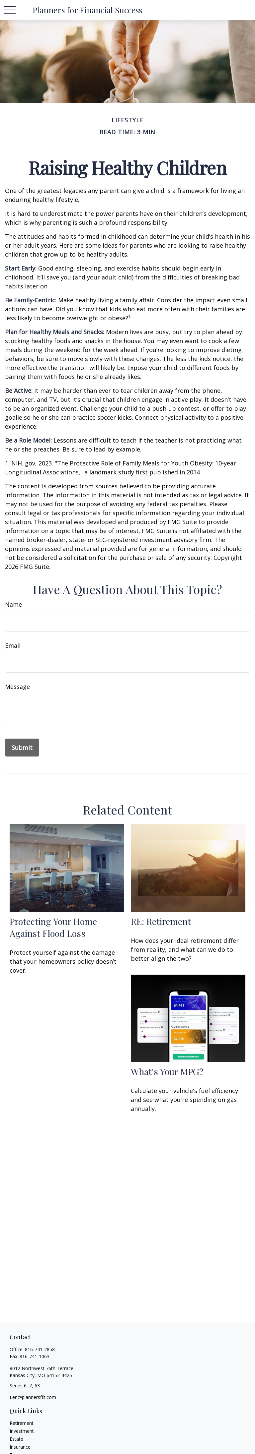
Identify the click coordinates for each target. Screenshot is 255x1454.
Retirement (22, 1423)
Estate (16, 1439)
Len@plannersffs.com (33, 1397)
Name (13, 604)
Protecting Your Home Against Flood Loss (53, 927)
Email (13, 645)
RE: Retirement (161, 921)
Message (17, 687)
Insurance (20, 1447)
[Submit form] (22, 748)
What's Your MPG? (167, 1071)
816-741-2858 (40, 1349)
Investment (22, 1431)
